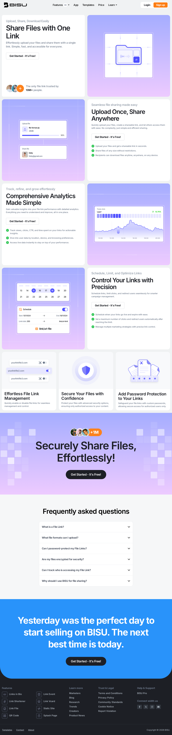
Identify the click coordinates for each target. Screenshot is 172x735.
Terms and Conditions (110, 693)
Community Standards (110, 702)
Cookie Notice (106, 706)
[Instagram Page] (152, 707)
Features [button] (60, 5)
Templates (88, 4)
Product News (77, 715)
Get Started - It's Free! (22, 56)
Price (101, 4)
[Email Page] (158, 707)
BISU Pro (142, 693)
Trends (73, 706)
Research (74, 702)
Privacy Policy (106, 697)
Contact (20, 730)
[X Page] (145, 707)
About (31, 730)
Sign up (160, 4)
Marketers (74, 693)
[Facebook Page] (139, 707)
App (76, 4)
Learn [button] (111, 4)
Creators (74, 711)
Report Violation (107, 711)
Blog (71, 697)
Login (147, 4)
